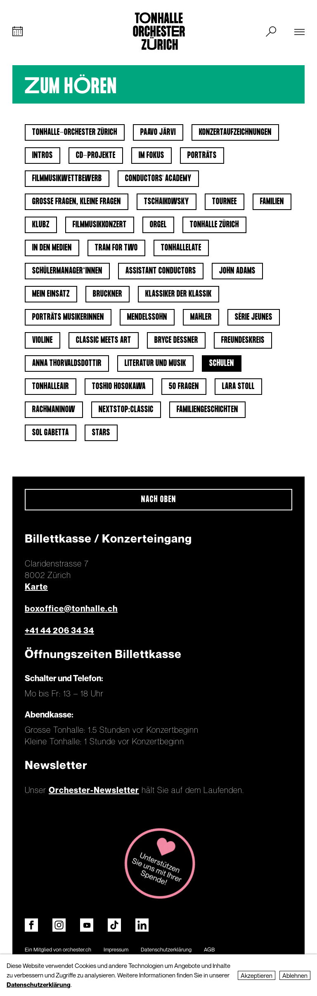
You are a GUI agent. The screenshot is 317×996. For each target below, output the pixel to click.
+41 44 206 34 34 (59, 630)
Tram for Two (116, 248)
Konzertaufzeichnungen (235, 132)
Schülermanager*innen (67, 271)
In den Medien (52, 248)
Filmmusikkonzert (100, 225)
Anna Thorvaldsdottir (67, 363)
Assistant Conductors (160, 271)
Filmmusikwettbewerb (67, 179)
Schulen (221, 363)
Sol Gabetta (50, 433)
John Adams (237, 271)
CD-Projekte (96, 155)
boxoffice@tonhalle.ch (71, 609)
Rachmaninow (54, 410)
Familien (272, 202)
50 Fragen (184, 387)
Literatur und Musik (155, 363)
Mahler (201, 317)
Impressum (116, 949)
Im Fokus (151, 155)
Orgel (158, 225)
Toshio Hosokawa (119, 387)
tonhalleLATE (181, 248)
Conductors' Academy (158, 179)
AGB (209, 949)
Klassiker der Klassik (178, 294)
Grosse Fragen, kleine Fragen (76, 202)
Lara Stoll (238, 387)
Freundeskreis (243, 340)
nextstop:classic (126, 410)
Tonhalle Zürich (214, 225)
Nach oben (158, 500)
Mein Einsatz (51, 294)
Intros (42, 155)
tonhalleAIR (50, 387)
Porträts (202, 155)
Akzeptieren (256, 975)
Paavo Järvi (158, 132)
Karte (36, 587)
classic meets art (103, 340)
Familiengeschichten (207, 410)
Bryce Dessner (176, 340)
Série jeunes (253, 317)
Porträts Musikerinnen (68, 317)
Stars (101, 433)
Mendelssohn (147, 317)
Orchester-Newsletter (94, 790)
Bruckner (107, 294)
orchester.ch (77, 949)
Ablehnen (295, 975)
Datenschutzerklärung (166, 949)
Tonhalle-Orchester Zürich (74, 132)
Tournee (224, 202)
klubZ (41, 225)
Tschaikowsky (166, 202)
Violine (42, 340)
